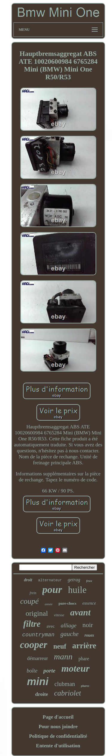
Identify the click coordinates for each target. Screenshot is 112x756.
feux (89, 580)
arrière (84, 645)
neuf (59, 646)
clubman (64, 684)
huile (77, 590)
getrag (74, 579)
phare (84, 658)
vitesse (59, 615)
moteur (75, 668)
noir (87, 625)
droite (41, 694)
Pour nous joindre (58, 726)
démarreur (37, 658)
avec (51, 626)
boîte (32, 671)
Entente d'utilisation (58, 746)
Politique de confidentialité (58, 736)
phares (85, 685)
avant (80, 612)
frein (33, 593)
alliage (68, 625)
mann (63, 656)
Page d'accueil (58, 717)
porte (49, 670)
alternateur (50, 580)
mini (37, 681)
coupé (29, 601)
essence (89, 603)
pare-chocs (67, 603)
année (49, 604)
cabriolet (67, 693)
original (37, 613)
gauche (69, 634)
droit (28, 580)
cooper (33, 644)
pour (52, 589)
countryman (38, 635)
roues (89, 635)
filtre (32, 624)
